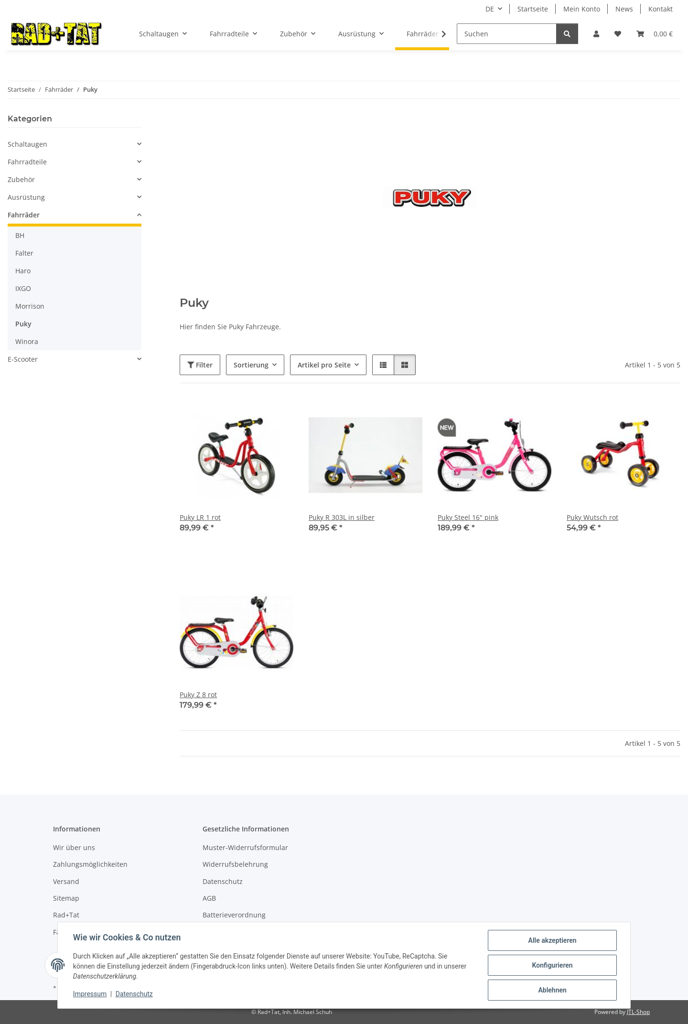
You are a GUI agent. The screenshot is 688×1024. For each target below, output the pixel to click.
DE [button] (489, 8)
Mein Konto (581, 8)
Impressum (90, 994)
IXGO (23, 288)
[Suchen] (507, 33)
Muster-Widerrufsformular (245, 847)
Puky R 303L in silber (342, 517)
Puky (23, 323)
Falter (24, 253)
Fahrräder (24, 214)
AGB (209, 898)
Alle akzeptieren (552, 940)
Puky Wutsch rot (592, 517)
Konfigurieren (552, 965)
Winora (26, 341)
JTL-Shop (638, 1012)
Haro (23, 270)
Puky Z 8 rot (198, 694)
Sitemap (66, 898)
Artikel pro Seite (324, 364)
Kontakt (660, 8)
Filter (200, 364)
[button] (596, 33)
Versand (66, 881)
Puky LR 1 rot (200, 517)
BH (19, 235)
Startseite (532, 8)
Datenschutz (134, 994)
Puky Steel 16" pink (468, 517)
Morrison (29, 306)
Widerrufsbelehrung (235, 864)
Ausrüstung (26, 197)
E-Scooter (23, 359)
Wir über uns (74, 847)
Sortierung (251, 364)
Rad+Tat (66, 914)
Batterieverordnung (234, 914)
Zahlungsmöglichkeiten (90, 864)
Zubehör (21, 179)
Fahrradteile (27, 161)
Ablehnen (552, 990)
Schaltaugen (27, 144)
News (624, 8)
